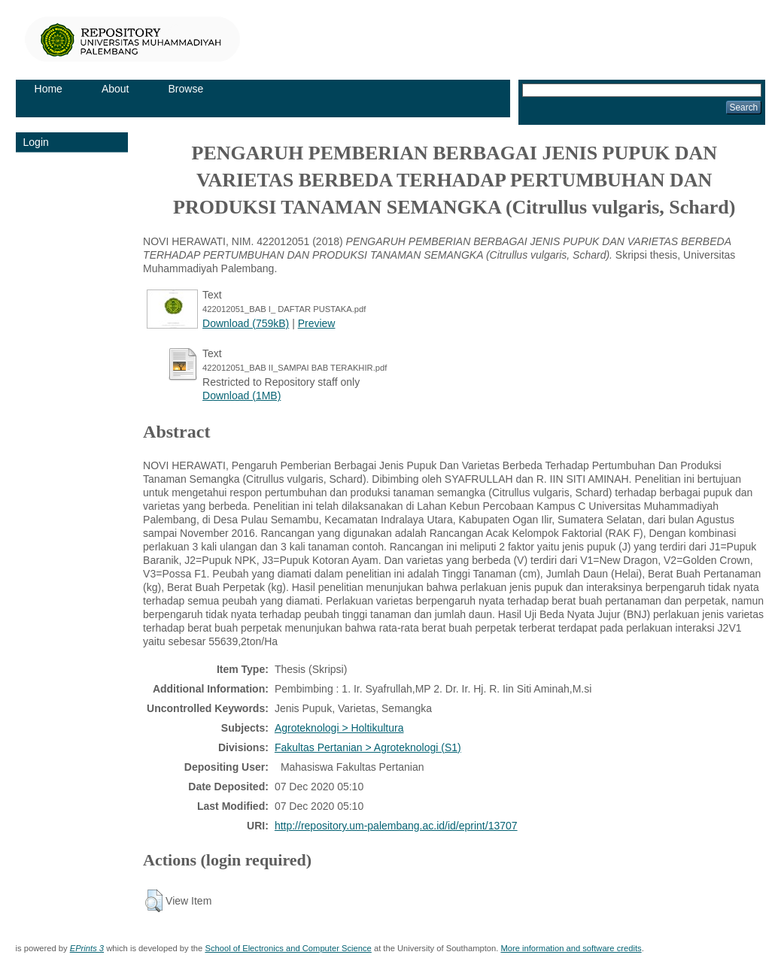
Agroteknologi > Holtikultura (339, 728)
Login (36, 142)
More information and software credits (570, 948)
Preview (317, 323)
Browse (186, 89)
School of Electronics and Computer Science (288, 948)
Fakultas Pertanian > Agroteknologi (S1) (368, 747)
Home (48, 89)
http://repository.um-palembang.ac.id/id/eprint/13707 (396, 826)
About (115, 89)
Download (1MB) (241, 396)
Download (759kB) (245, 323)
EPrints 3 (87, 948)
